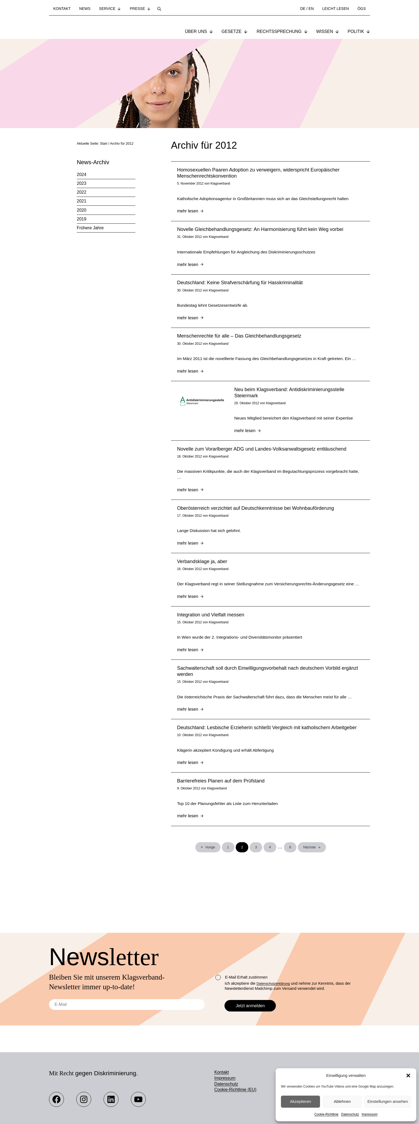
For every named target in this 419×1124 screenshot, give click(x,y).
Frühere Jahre (90, 228)
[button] (408, 1075)
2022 (81, 192)
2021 (81, 202)
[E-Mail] (127, 1004)
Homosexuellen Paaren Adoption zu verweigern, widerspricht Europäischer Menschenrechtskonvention (258, 173)
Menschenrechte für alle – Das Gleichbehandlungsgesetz (239, 343)
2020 (81, 210)
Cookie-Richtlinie (326, 1114)
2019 (81, 219)
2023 (81, 184)
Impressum (370, 1114)
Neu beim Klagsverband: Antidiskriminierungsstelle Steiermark (290, 407)
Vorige (210, 891)
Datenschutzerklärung (276, 983)
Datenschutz (350, 1114)
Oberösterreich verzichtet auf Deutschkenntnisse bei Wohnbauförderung (255, 527)
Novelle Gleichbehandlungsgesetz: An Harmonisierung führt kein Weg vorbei (260, 232)
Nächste (309, 891)
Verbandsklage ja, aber (202, 583)
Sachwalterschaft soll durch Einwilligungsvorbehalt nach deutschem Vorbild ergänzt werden (267, 703)
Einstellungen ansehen (387, 1101)
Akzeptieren (300, 1101)
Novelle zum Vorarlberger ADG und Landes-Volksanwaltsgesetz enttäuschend (262, 466)
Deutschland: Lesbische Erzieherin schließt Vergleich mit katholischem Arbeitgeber (267, 767)
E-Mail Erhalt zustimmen (241, 977)
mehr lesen (190, 213)
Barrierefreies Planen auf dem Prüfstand (221, 823)
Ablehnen (342, 1101)
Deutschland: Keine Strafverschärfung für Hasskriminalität (240, 287)
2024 (81, 175)
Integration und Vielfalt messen (211, 644)
